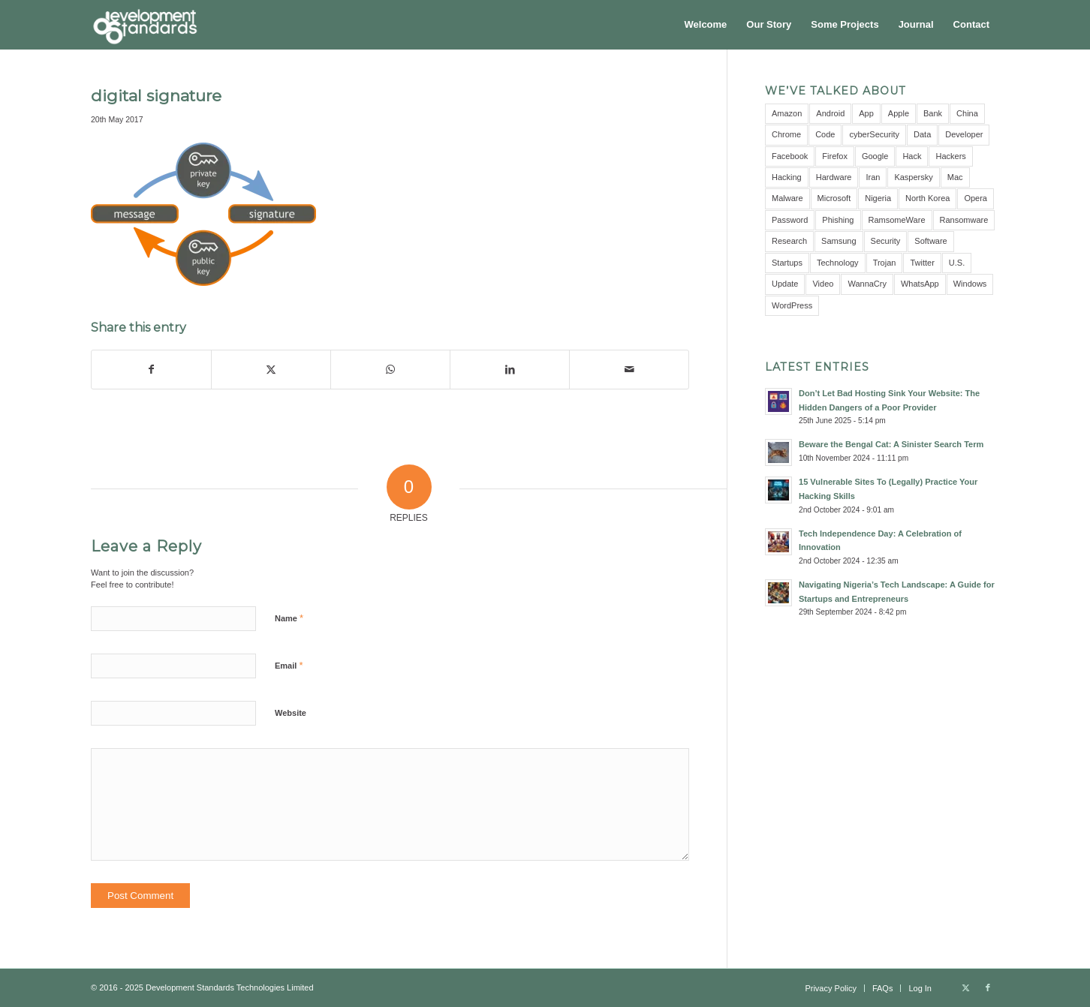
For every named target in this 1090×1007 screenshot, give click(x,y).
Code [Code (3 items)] (825, 134)
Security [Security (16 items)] (886, 240)
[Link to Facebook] (988, 987)
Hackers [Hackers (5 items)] (950, 156)
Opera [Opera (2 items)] (975, 198)
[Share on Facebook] (151, 369)
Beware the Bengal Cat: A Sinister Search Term (891, 444)
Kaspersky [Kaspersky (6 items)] (913, 177)
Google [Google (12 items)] (875, 156)
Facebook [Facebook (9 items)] (790, 156)
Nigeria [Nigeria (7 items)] (878, 198)
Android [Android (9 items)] (830, 113)
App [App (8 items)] (866, 113)
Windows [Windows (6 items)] (970, 283)
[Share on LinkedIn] (509, 369)
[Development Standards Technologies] (145, 25)
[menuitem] (706, 25)
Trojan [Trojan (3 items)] (884, 262)
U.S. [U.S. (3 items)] (957, 262)
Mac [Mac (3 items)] (955, 177)
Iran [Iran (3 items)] (873, 177)
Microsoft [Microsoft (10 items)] (834, 198)
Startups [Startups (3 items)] (787, 262)
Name (289, 618)
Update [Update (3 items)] (785, 283)
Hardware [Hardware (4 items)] (834, 177)
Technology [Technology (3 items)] (838, 262)
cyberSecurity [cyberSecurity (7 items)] (874, 134)
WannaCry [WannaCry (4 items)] (867, 283)
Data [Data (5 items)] (922, 134)
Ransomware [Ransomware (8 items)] (964, 219)
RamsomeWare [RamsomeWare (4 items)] (897, 219)
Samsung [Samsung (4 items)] (838, 240)
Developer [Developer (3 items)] (964, 134)
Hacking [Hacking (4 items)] (787, 177)
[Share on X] (271, 369)
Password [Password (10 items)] (790, 219)
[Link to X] (965, 987)
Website (290, 712)
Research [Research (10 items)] (789, 240)
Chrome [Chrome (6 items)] (786, 134)
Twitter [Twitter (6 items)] (922, 262)
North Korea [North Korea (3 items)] (927, 198)
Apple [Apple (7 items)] (898, 113)
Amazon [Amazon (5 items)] (787, 113)
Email (289, 665)
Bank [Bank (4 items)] (932, 113)
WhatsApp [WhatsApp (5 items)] (920, 283)
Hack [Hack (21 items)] (911, 156)
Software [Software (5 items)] (930, 240)
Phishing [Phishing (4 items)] (838, 219)
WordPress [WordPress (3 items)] (792, 305)
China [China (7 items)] (967, 113)
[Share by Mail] (629, 369)
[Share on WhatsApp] (390, 369)
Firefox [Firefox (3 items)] (835, 156)
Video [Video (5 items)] (822, 283)
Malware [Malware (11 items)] (787, 198)
